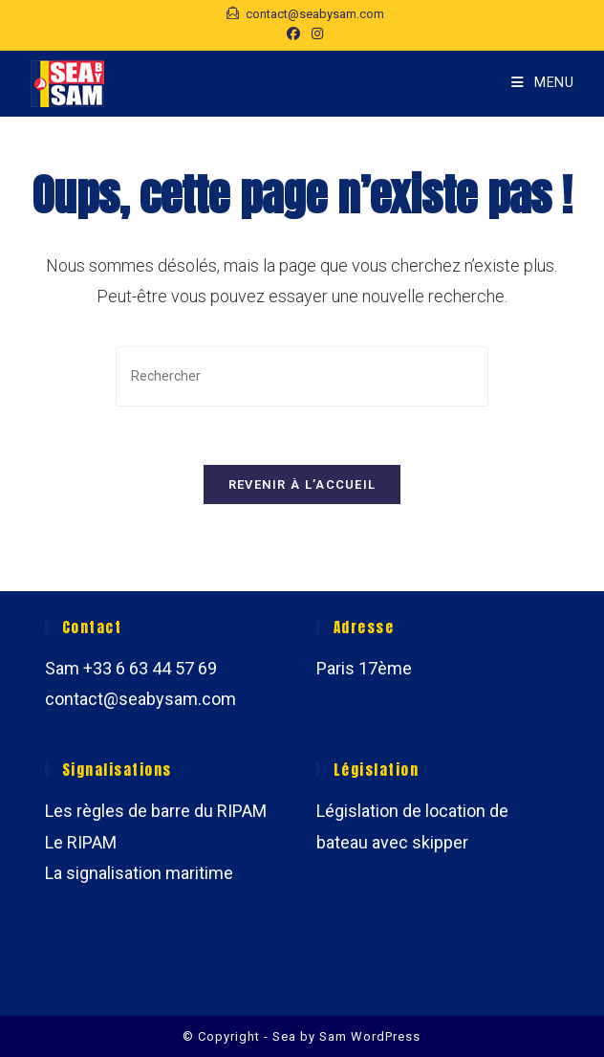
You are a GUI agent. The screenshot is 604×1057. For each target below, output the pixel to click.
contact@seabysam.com (140, 699)
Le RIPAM (81, 842)
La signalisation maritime (139, 873)
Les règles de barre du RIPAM (156, 812)
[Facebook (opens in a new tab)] (293, 33)
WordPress (386, 1036)
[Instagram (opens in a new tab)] (314, 33)
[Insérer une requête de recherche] (302, 376)
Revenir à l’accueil (302, 484)
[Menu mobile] (542, 83)
